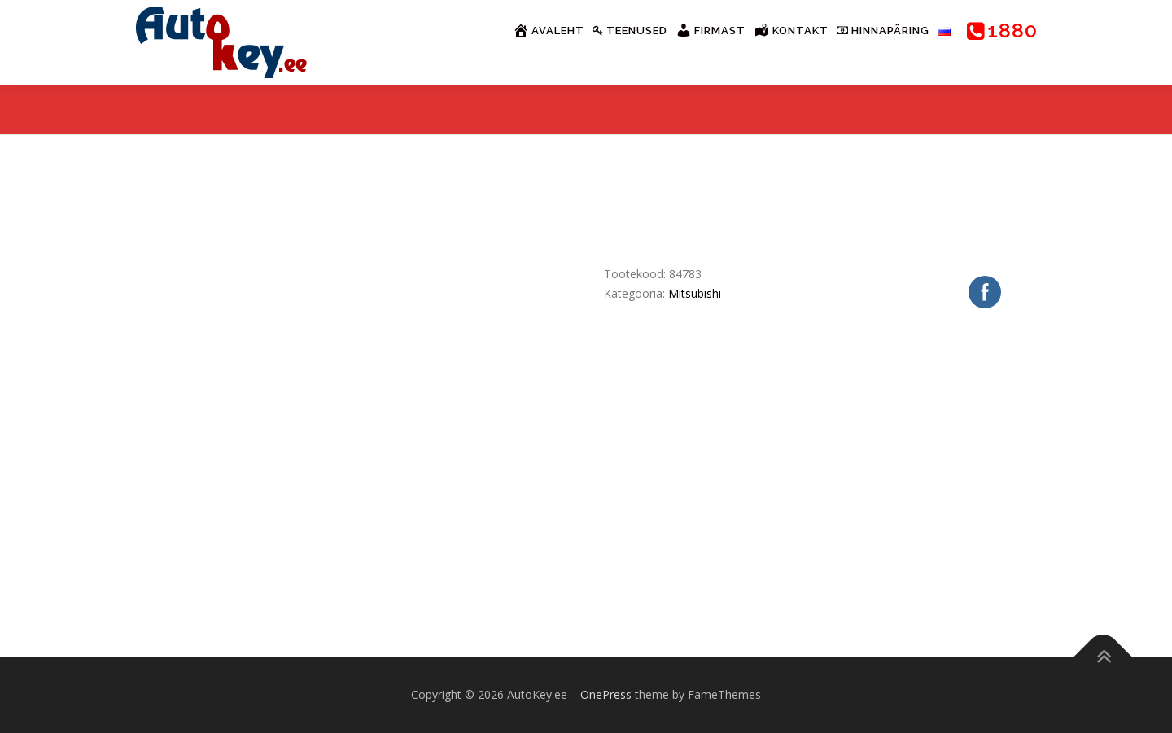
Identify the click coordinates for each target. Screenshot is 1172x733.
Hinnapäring (883, 30)
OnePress (606, 694)
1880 (1002, 30)
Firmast (711, 30)
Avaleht (548, 30)
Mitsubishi (694, 293)
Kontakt (791, 30)
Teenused (630, 30)
